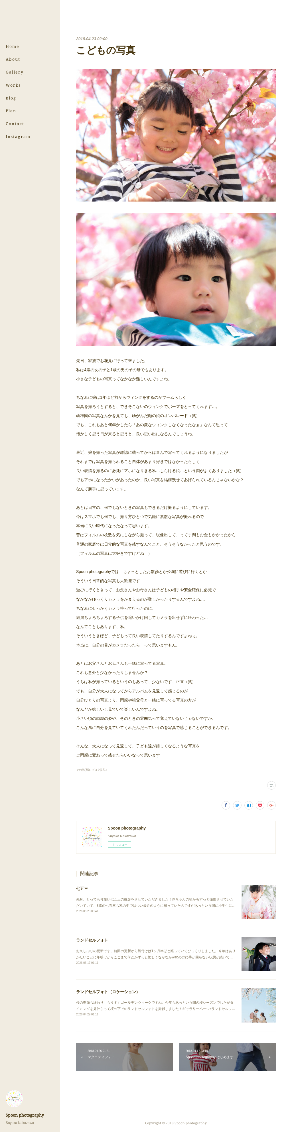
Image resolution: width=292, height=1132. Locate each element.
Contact (15, 123)
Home (12, 46)
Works (13, 85)
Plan (11, 110)
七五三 (82, 888)
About (13, 59)
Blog (11, 98)
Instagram (18, 136)
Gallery (15, 72)
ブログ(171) (99, 769)
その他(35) (83, 769)
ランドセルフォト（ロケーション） (108, 991)
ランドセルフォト (92, 940)
